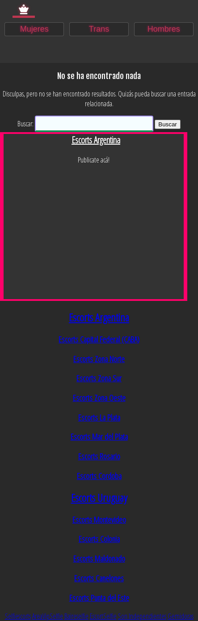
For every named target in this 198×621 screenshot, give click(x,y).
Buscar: (25, 124)
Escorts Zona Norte (99, 358)
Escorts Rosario (99, 456)
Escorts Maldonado (99, 558)
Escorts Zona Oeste (99, 397)
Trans (99, 29)
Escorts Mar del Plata (99, 436)
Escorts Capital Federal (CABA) (99, 339)
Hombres (163, 29)
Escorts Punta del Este (99, 597)
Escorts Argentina (99, 317)
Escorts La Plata (99, 417)
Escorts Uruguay (99, 497)
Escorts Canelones (99, 577)
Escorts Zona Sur (99, 377)
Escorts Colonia (99, 538)
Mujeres (34, 29)
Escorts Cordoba (99, 475)
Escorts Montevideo (99, 519)
